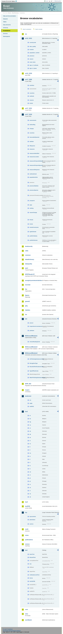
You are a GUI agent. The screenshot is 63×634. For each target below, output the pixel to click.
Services (5, 33)
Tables (4, 21)
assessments (33, 120)
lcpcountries (33, 516)
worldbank (28, 620)
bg (30, 421)
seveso (27, 544)
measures (32, 149)
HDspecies (32, 145)
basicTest (32, 554)
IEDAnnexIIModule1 (31, 336)
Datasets (5, 19)
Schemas (5, 27)
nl (30, 475)
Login (47, 1)
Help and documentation (9, 16)
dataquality (28, 264)
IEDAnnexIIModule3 (31, 347)
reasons (32, 100)
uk (30, 497)
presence (32, 55)
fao (26, 289)
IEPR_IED (28, 383)
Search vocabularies (27, 29)
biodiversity (28, 246)
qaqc (31, 205)
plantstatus (32, 519)
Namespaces (6, 36)
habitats (32, 141)
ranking (31, 208)
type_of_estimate (34, 65)
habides (27, 310)
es (30, 443)
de (30, 431)
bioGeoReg (32, 124)
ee (30, 437)
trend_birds (32, 62)
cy (30, 425)
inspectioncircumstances (36, 326)
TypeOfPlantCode (34, 371)
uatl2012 (32, 406)
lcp (26, 512)
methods (32, 96)
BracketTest (33, 557)
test (26, 550)
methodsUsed (33, 174)
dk (30, 434)
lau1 (26, 411)
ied (26, 319)
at (30, 415)
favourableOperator (34, 137)
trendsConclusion (34, 227)
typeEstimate (33, 231)
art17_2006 (28, 79)
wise (26, 614)
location (32, 49)
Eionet (9, 12)
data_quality (33, 46)
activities (32, 85)
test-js (31, 578)
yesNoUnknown (33, 240)
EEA (10, 1)
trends (31, 103)
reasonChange (33, 212)
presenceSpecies (34, 190)
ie (30, 456)
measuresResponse (35, 169)
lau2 (26, 502)
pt (30, 481)
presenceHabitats (34, 185)
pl (30, 478)
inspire (27, 390)
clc (30, 400)
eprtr (26, 268)
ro (30, 484)
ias (26, 314)
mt (30, 472)
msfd (26, 529)
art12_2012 (28, 38)
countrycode (33, 42)
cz (30, 428)
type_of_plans (33, 68)
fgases (27, 295)
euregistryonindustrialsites (33, 280)
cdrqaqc (32, 128)
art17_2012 (28, 108)
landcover (28, 396)
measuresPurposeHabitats (36, 161)
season (31, 59)
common (28, 255)
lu (30, 465)
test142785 (32, 581)
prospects (32, 200)
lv (30, 468)
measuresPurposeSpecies (36, 165)
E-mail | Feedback (8, 629)
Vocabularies (6, 30)
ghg (26, 305)
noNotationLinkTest (34, 574)
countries (32, 93)
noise (27, 535)
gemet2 (27, 301)
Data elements (7, 24)
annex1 (31, 323)
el (30, 440)
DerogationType (33, 363)
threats (31, 219)
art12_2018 (28, 73)
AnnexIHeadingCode (35, 341)
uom (26, 609)
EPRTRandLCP (30, 274)
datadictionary (29, 259)
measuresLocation (34, 156)
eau (30, 563)
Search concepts (38, 29)
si (30, 490)
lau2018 (27, 506)
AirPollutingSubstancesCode (36, 359)
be (30, 418)
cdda (26, 250)
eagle (31, 403)
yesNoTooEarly (33, 236)
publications (29, 539)
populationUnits (34, 177)
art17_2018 (28, 114)
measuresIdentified (34, 153)
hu (30, 453)
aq (26, 34)
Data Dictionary (15, 12)
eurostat (27, 284)
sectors (31, 524)
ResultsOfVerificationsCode (36, 366)
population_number (34, 52)
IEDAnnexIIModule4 (31, 353)
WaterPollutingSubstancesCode (36, 377)
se (30, 487)
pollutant (32, 330)
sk (30, 493)
